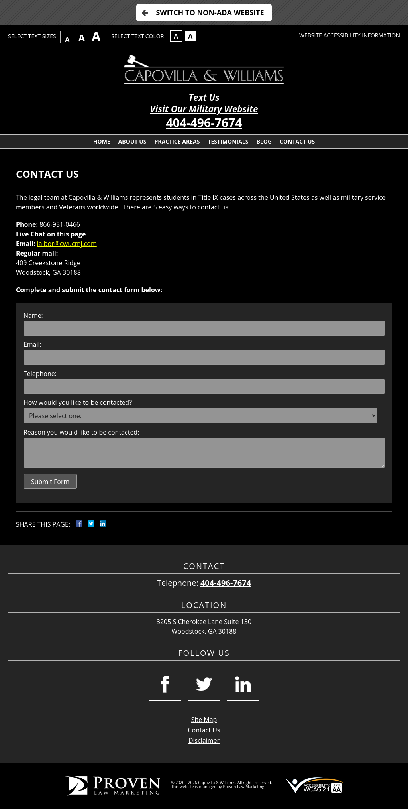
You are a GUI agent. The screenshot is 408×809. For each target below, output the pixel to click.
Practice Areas (177, 141)
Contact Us (297, 141)
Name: (33, 315)
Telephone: (40, 373)
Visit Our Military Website (204, 109)
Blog (264, 141)
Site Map (204, 719)
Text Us (203, 97)
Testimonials (228, 141)
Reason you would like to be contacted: (81, 432)
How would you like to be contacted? (78, 402)
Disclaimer (204, 740)
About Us (132, 141)
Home (101, 141)
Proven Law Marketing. (244, 786)
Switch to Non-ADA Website (210, 12)
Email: (32, 344)
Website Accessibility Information (349, 35)
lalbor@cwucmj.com (67, 243)
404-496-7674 (204, 122)
